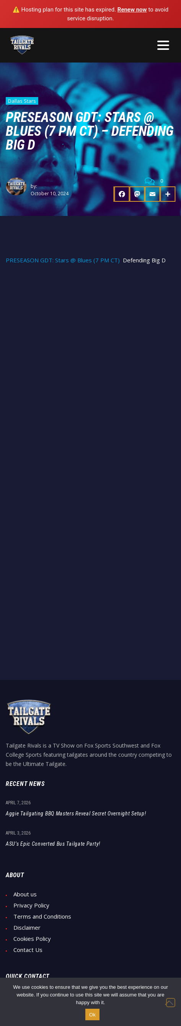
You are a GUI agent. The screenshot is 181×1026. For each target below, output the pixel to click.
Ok (92, 1015)
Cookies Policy (32, 938)
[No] (170, 1002)
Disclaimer (27, 927)
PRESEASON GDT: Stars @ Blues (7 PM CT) (63, 260)
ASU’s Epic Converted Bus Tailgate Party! (53, 844)
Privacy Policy (31, 905)
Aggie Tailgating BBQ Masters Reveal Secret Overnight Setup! (76, 813)
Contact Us (27, 950)
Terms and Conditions (42, 916)
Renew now (132, 9)
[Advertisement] (90, 366)
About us (25, 894)
